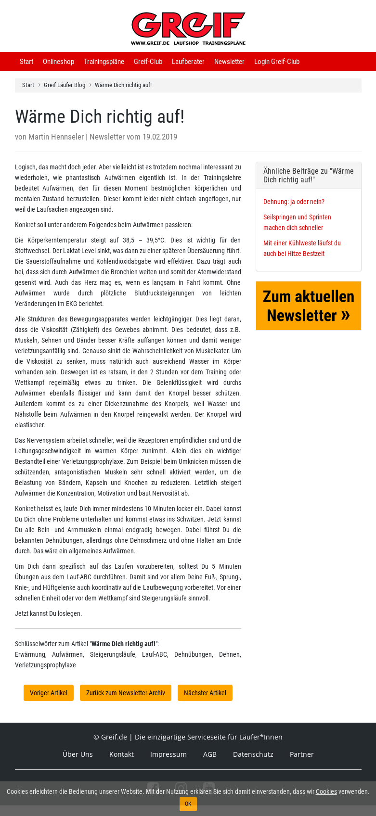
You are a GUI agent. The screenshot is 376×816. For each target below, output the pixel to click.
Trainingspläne (104, 61)
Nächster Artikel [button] (205, 693)
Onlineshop (58, 61)
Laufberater (188, 61)
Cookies (326, 791)
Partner (302, 754)
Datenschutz (253, 754)
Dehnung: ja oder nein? (293, 201)
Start (26, 61)
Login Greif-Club (276, 61)
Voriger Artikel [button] (48, 693)
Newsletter (229, 61)
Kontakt (121, 754)
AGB (210, 754)
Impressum (168, 754)
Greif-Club (148, 61)
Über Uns (78, 754)
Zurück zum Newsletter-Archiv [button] (125, 693)
